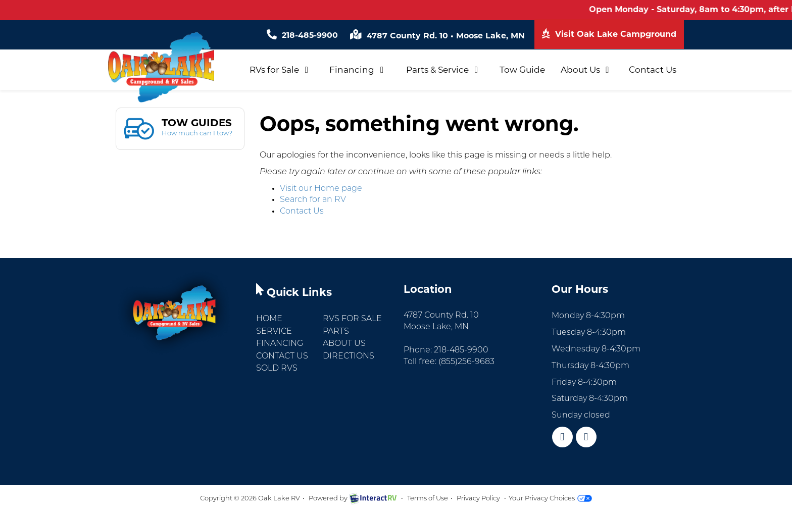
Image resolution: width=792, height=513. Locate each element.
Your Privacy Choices (550, 498)
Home (269, 319)
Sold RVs (277, 369)
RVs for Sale (281, 70)
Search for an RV (313, 200)
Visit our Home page (321, 189)
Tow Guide (522, 70)
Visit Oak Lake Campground (609, 33)
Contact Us (652, 70)
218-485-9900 (302, 35)
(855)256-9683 (466, 362)
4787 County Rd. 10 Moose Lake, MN (437, 35)
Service (274, 332)
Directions (348, 356)
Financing (358, 70)
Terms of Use (427, 498)
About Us (587, 70)
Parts (336, 332)
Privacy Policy (478, 498)
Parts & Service (443, 70)
